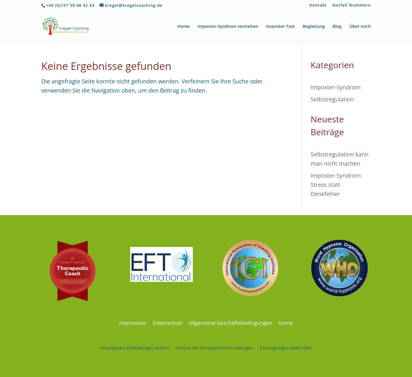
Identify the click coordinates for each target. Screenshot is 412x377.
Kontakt (318, 5)
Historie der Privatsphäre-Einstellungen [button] (214, 347)
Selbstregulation (332, 99)
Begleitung (314, 26)
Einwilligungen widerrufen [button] (286, 347)
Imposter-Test (280, 26)
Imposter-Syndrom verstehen (227, 26)
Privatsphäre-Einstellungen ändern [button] (134, 347)
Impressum (132, 322)
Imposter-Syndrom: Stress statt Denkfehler (336, 185)
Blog (337, 26)
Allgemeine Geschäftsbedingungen (230, 322)
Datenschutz (167, 322)
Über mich (360, 26)
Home (183, 26)
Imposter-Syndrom (336, 87)
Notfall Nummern (351, 5)
